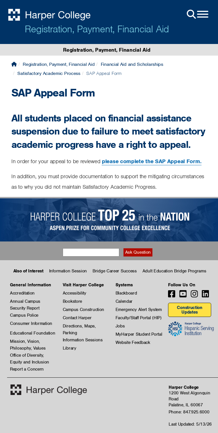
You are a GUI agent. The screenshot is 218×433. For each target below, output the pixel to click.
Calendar (124, 301)
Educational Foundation (32, 333)
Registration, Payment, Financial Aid (97, 29)
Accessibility (74, 293)
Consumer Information (31, 323)
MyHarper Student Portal (139, 334)
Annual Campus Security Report (25, 302)
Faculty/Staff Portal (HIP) (139, 318)
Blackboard (126, 293)
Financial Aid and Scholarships (132, 64)
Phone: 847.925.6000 (189, 412)
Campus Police (24, 315)
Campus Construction (83, 309)
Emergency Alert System (139, 309)
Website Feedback (133, 342)
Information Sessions (83, 340)
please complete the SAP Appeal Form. (151, 161)
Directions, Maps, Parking (79, 326)
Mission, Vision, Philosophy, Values (28, 342)
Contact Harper (77, 318)
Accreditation (22, 293)
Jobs (120, 326)
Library (69, 348)
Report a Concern (27, 369)
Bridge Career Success (115, 271)
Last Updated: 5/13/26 (190, 424)
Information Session (68, 271)
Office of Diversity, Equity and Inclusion (29, 355)
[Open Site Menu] (197, 14)
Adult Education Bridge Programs (174, 271)
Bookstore (72, 301)
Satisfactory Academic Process (48, 73)
